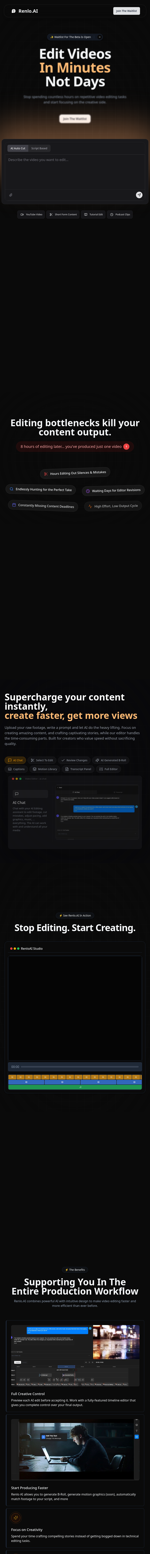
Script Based (39, 149)
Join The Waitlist (126, 11)
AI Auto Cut (18, 149)
